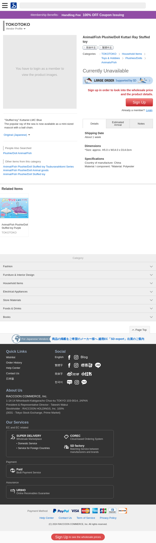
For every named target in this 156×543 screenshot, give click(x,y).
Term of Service (86, 517)
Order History (14, 362)
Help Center (13, 367)
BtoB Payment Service (28, 471)
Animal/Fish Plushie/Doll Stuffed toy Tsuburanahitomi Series (38, 166)
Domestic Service (27, 443)
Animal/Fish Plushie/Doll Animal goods (26, 170)
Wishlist (10, 357)
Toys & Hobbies (111, 58)
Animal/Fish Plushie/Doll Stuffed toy (24, 174)
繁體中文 (107, 47)
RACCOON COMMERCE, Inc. (26, 396)
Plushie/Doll (10, 153)
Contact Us (12, 373)
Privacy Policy (108, 517)
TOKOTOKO (109, 53)
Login (149, 110)
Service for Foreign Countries (34, 448)
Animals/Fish (109, 62)
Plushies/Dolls (134, 58)
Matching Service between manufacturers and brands (89, 448)
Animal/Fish (25, 153)
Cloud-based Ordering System (86, 437)
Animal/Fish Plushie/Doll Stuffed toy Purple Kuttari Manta (15, 226)
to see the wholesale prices (78, 537)
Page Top (141, 329)
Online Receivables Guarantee (33, 491)
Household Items (132, 53)
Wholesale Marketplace (29, 437)
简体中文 (91, 47)
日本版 (10, 378)
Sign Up (139, 102)
